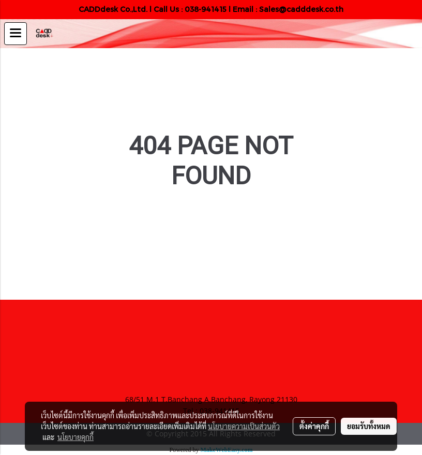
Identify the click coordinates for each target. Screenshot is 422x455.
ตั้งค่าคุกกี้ (314, 426)
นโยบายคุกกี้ (75, 437)
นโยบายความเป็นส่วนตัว (244, 426)
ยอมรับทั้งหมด (368, 426)
